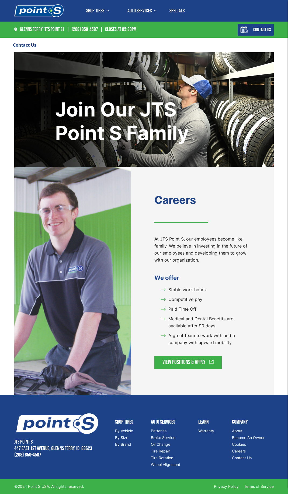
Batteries (158, 430)
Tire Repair (160, 451)
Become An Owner (248, 437)
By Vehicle (124, 430)
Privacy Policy (226, 486)
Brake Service (163, 437)
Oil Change (160, 444)
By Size (121, 437)
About (237, 430)
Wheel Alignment (165, 464)
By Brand (123, 444)
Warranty (206, 430)
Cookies (239, 444)
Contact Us (255, 29)
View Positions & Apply (188, 362)
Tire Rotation (162, 457)
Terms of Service (259, 486)
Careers (239, 451)
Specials (177, 11)
